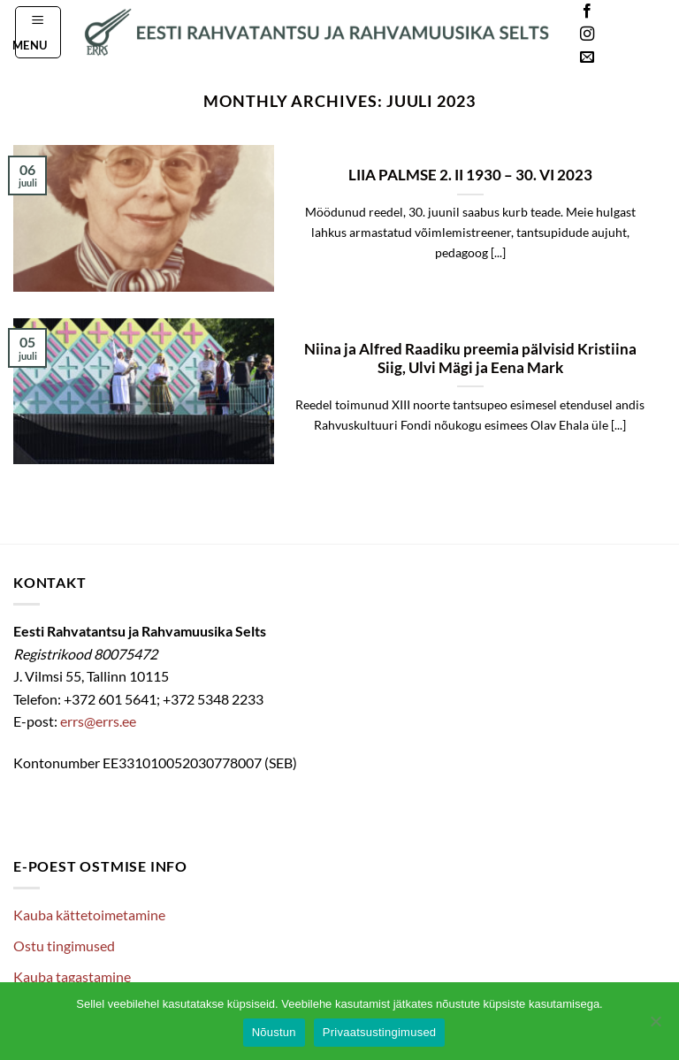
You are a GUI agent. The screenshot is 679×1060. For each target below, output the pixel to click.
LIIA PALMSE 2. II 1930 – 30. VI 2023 (470, 175)
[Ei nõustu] (655, 1026)
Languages (638, 34)
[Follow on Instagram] (587, 34)
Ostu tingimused (64, 945)
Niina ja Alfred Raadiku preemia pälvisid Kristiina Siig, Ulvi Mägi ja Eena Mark (470, 358)
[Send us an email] (587, 57)
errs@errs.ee (98, 721)
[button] (38, 31)
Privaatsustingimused (380, 1032)
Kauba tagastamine (72, 976)
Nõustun (274, 1032)
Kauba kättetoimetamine (89, 914)
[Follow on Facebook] (587, 11)
